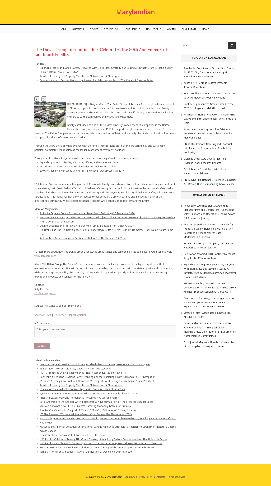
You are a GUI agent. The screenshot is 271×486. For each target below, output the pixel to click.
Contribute (130, 476)
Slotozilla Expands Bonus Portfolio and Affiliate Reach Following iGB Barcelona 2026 (87, 213)
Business (78, 29)
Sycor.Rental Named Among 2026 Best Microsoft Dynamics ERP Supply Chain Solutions (89, 393)
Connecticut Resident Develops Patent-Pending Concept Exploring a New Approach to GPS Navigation (97, 376)
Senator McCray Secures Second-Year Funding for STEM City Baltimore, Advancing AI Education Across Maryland (209, 72)
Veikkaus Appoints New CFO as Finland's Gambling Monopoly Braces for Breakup (85, 406)
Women (171, 29)
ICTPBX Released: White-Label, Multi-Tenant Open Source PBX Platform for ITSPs (86, 414)
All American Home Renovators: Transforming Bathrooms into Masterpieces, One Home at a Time (210, 118)
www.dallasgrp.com (45, 255)
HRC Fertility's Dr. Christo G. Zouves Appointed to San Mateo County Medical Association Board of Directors (101, 443)
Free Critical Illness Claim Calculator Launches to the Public (73, 435)
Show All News (42, 314)
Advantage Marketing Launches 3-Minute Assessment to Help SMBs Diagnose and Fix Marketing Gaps (209, 133)
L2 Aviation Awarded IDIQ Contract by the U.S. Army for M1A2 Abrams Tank (82, 389)
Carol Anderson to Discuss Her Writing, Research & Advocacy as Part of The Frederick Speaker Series (96, 80)
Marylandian (135, 12)
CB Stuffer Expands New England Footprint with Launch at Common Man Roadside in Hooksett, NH (208, 148)
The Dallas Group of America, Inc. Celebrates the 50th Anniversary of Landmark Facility (100, 52)
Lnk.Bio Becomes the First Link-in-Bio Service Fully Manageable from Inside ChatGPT (88, 225)
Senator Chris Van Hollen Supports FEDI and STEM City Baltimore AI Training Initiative (88, 410)
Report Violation (77, 314)
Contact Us (159, 476)
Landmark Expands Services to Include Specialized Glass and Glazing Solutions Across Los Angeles (95, 364)
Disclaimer (60, 314)
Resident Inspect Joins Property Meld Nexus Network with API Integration (81, 76)
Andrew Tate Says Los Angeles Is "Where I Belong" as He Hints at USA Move (83, 238)
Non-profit (153, 29)
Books (94, 29)
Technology (112, 29)
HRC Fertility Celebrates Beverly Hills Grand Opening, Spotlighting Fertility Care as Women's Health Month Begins (103, 439)
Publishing (133, 29)
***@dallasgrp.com (45, 293)
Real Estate (189, 29)
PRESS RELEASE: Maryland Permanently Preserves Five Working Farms (79, 397)
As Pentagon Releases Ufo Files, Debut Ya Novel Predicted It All (75, 368)
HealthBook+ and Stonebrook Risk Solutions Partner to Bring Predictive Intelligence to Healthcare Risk (98, 447)
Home (63, 29)
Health (206, 29)
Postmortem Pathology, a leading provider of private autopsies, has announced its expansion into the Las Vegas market (209, 302)
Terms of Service (176, 476)
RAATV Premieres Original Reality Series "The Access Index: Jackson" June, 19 (83, 372)
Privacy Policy (145, 476)
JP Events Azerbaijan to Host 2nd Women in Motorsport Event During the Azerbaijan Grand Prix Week (97, 381)
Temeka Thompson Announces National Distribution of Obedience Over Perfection (86, 451)
